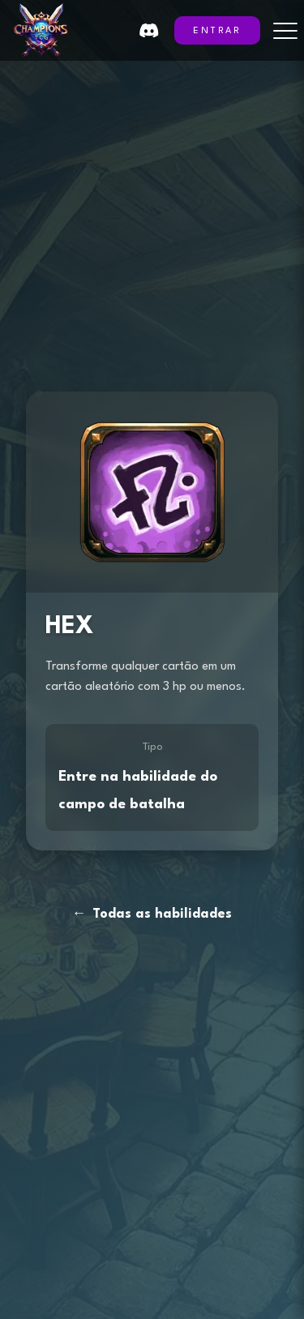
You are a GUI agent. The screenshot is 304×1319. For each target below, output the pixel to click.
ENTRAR (217, 31)
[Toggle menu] (285, 31)
